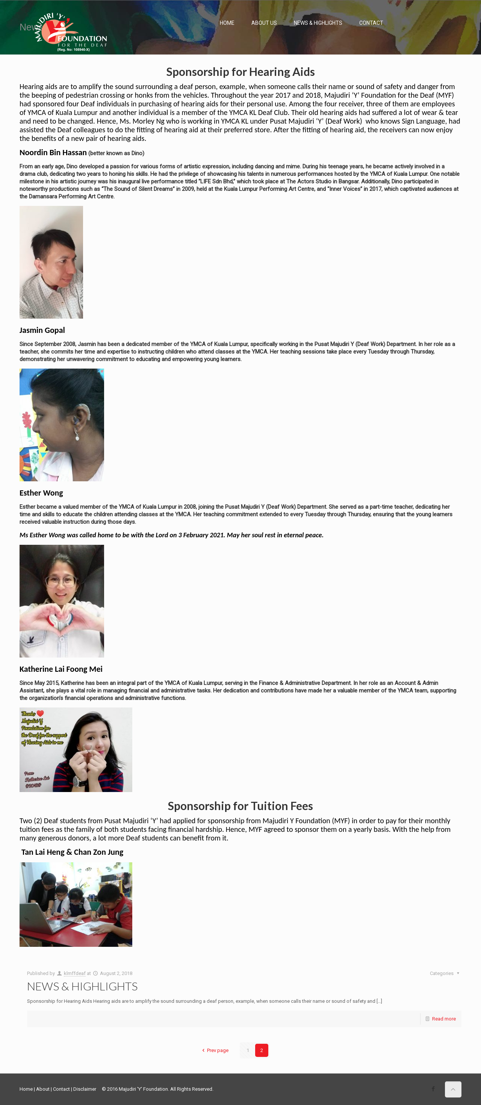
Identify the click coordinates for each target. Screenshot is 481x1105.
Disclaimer (84, 1089)
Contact (61, 1089)
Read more (444, 1019)
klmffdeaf (75, 973)
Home (26, 1089)
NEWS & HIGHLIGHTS (82, 986)
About (43, 1089)
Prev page (214, 1050)
